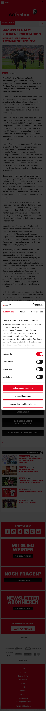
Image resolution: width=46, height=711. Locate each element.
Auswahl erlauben (23, 396)
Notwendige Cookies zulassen (23, 404)
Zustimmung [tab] (8, 312)
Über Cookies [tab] (37, 312)
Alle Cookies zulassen (23, 388)
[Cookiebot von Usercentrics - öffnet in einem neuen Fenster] (32, 305)
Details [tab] (23, 312)
